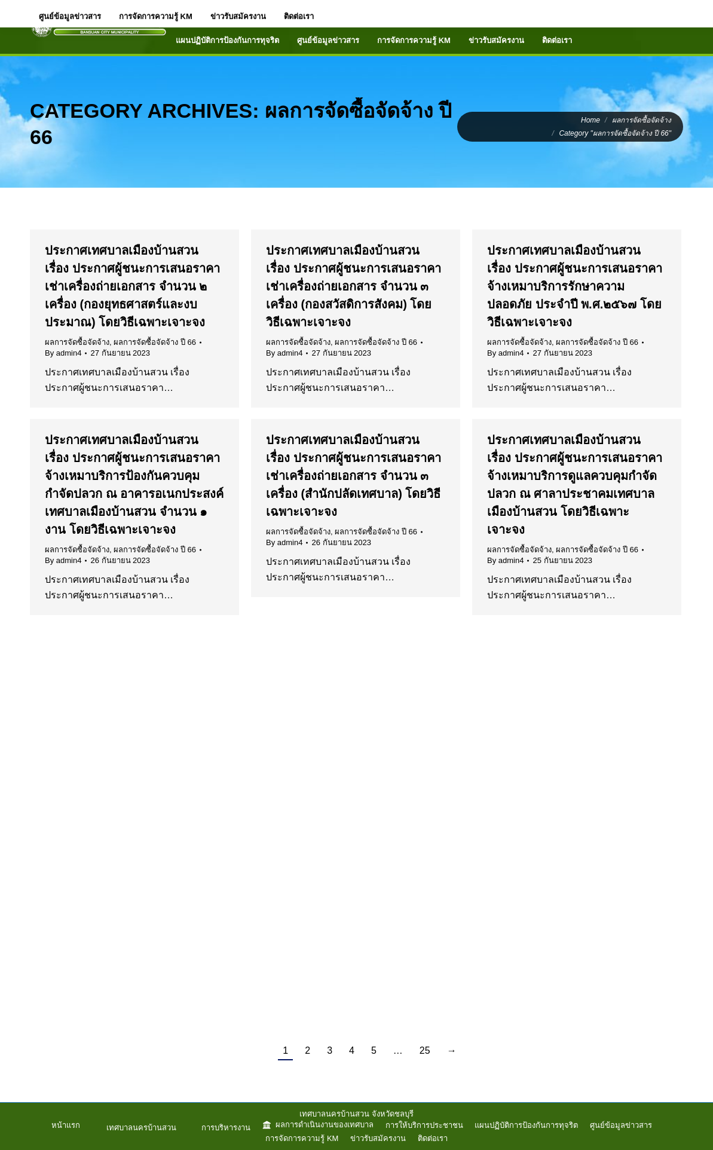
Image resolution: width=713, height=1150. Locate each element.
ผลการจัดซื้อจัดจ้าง (77, 342)
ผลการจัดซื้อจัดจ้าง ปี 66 (155, 342)
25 (425, 1050)
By (63, 352)
